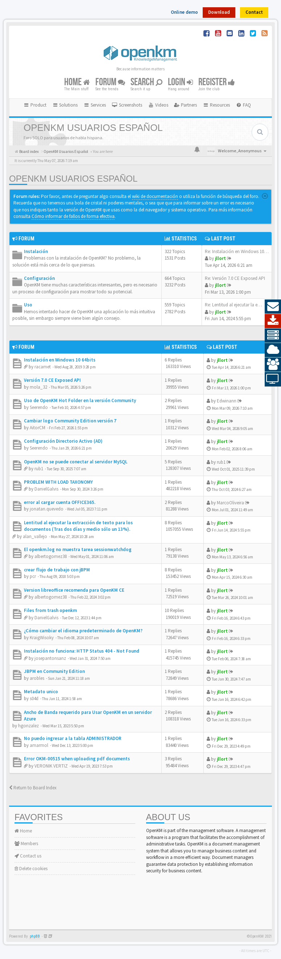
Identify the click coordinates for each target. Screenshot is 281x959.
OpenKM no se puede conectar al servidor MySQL (75, 462)
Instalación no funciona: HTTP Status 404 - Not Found (81, 651)
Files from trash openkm (50, 610)
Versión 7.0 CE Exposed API (52, 380)
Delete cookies (31, 868)
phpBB (35, 936)
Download (219, 12)
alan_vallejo (35, 536)
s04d (34, 698)
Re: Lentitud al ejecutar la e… (233, 305)
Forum (110, 82)
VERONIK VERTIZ (51, 766)
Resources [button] (216, 105)
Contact (254, 12)
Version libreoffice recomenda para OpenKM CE (74, 590)
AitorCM (37, 428)
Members (26, 843)
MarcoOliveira (230, 503)
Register (216, 82)
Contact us (28, 856)
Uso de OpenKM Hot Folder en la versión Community (80, 400)
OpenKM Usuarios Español (73, 178)
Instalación (36, 251)
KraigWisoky (42, 637)
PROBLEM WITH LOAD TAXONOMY (58, 482)
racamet (42, 367)
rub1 (38, 469)
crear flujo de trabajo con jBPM (57, 570)
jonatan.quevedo (46, 509)
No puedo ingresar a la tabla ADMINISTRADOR (72, 738)
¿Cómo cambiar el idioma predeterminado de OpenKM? (83, 631)
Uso (28, 305)
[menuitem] (127, 105)
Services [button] (94, 105)
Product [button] (34, 105)
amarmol (39, 745)
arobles (37, 678)
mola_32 (38, 387)
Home (77, 82)
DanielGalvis (46, 489)
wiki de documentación (155, 196)
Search (146, 82)
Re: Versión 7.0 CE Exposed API (235, 278)
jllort (220, 258)
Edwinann (226, 401)
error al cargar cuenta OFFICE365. (59, 502)
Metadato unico (41, 692)
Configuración (39, 278)
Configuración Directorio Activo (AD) (63, 441)
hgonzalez (28, 726)
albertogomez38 (50, 556)
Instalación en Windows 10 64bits (59, 360)
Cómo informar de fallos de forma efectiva (73, 216)
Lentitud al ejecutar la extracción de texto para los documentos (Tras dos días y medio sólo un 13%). (78, 526)
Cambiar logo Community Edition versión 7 (70, 421)
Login (180, 82)
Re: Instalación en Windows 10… (237, 251)
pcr (33, 576)
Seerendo (39, 407)
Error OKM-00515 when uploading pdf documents (77, 759)
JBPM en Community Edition (54, 671)
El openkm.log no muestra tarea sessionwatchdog (78, 549)
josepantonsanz (50, 658)
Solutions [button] (65, 105)
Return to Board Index (33, 788)
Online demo (184, 12)
